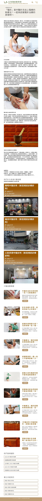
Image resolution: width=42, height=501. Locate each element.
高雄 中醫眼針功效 (9, 484)
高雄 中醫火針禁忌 (9, 480)
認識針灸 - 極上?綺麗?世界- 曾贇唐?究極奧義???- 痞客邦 (17, 173)
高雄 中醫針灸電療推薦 (10, 487)
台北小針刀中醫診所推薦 (11, 467)
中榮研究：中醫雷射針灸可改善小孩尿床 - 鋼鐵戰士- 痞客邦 (18, 172)
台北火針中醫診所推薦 (10, 457)
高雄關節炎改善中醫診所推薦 (12, 470)
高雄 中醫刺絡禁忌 (9, 490)
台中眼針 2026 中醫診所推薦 (12, 463)
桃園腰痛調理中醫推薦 (10, 460)
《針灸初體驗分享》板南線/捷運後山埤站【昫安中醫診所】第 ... (19, 175)
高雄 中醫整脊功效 (9, 494)
